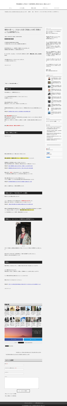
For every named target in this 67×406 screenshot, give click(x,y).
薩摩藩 (12, 39)
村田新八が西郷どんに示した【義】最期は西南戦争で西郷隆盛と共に (7, 323)
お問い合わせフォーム (39, 401)
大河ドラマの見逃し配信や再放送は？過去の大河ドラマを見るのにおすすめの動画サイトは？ (24, 284)
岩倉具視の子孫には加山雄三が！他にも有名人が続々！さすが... (56, 113)
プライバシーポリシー (28, 401)
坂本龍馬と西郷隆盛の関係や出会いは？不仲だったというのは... (56, 109)
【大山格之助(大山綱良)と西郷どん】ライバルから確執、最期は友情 (17, 323)
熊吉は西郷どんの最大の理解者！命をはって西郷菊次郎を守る (22, 323)
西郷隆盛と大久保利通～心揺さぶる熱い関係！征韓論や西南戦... (56, 87)
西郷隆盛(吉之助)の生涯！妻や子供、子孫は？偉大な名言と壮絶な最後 (20, 168)
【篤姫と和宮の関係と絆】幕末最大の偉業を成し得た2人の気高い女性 (20, 204)
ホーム (10, 8)
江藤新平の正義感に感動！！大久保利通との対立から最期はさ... (56, 105)
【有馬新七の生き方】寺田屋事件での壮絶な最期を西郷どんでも (22, 313)
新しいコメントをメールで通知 (10, 392)
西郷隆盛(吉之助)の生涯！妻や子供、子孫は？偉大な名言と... (56, 90)
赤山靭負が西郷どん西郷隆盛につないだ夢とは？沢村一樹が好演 (33, 323)
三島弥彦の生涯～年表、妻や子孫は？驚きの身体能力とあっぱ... (56, 98)
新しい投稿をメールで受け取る (10, 394)
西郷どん (6, 39)
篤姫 (9, 39)
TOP (16, 12)
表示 (17, 83)
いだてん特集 (22, 8)
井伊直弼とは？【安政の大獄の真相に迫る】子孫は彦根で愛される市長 (28, 350)
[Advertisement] (33, 20)
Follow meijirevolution (28, 341)
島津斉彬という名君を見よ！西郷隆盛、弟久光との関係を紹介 (12, 323)
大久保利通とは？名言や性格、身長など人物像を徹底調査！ (28, 313)
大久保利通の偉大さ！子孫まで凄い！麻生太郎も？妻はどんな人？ (17, 313)
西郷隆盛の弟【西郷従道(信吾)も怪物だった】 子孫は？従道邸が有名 (38, 323)
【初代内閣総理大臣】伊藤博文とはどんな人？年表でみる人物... (56, 102)
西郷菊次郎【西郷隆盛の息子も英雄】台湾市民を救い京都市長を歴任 (28, 323)
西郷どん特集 (33, 8)
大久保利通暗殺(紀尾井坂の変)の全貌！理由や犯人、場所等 (33, 313)
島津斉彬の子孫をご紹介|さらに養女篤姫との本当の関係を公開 (19, 111)
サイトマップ (56, 8)
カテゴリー (48, 121)
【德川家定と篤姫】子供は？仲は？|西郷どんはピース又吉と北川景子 (12, 314)
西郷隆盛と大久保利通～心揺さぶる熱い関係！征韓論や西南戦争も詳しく (38, 314)
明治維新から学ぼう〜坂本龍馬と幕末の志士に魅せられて (33, 4)
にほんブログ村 (48, 154)
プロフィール (45, 8)
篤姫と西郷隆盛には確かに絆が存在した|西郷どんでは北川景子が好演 (20, 166)
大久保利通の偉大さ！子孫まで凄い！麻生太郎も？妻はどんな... (56, 79)
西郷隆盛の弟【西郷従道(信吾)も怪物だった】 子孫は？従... (56, 94)
